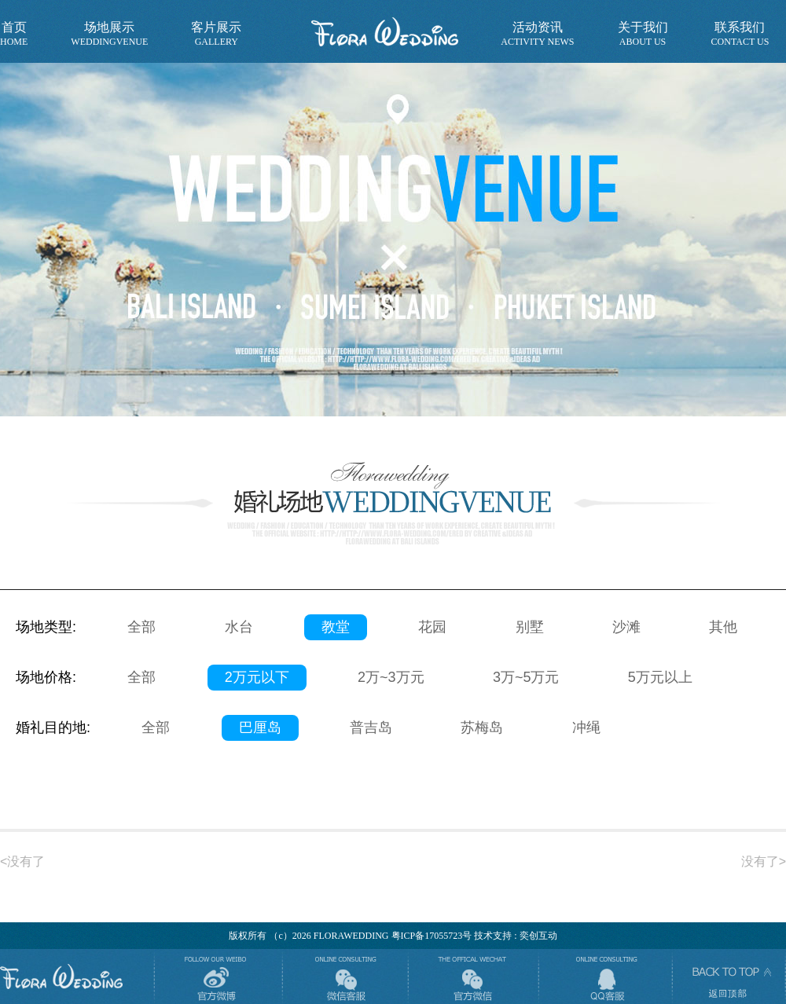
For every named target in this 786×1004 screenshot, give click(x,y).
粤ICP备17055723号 (431, 935)
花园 (432, 627)
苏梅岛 (482, 727)
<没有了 (22, 861)
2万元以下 (257, 677)
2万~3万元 (391, 677)
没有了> (763, 861)
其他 (723, 627)
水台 (239, 627)
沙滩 (626, 627)
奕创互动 (538, 935)
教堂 (335, 627)
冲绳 (586, 727)
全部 (141, 627)
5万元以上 (660, 677)
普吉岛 (371, 727)
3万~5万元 (526, 677)
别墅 (530, 627)
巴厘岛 (260, 727)
